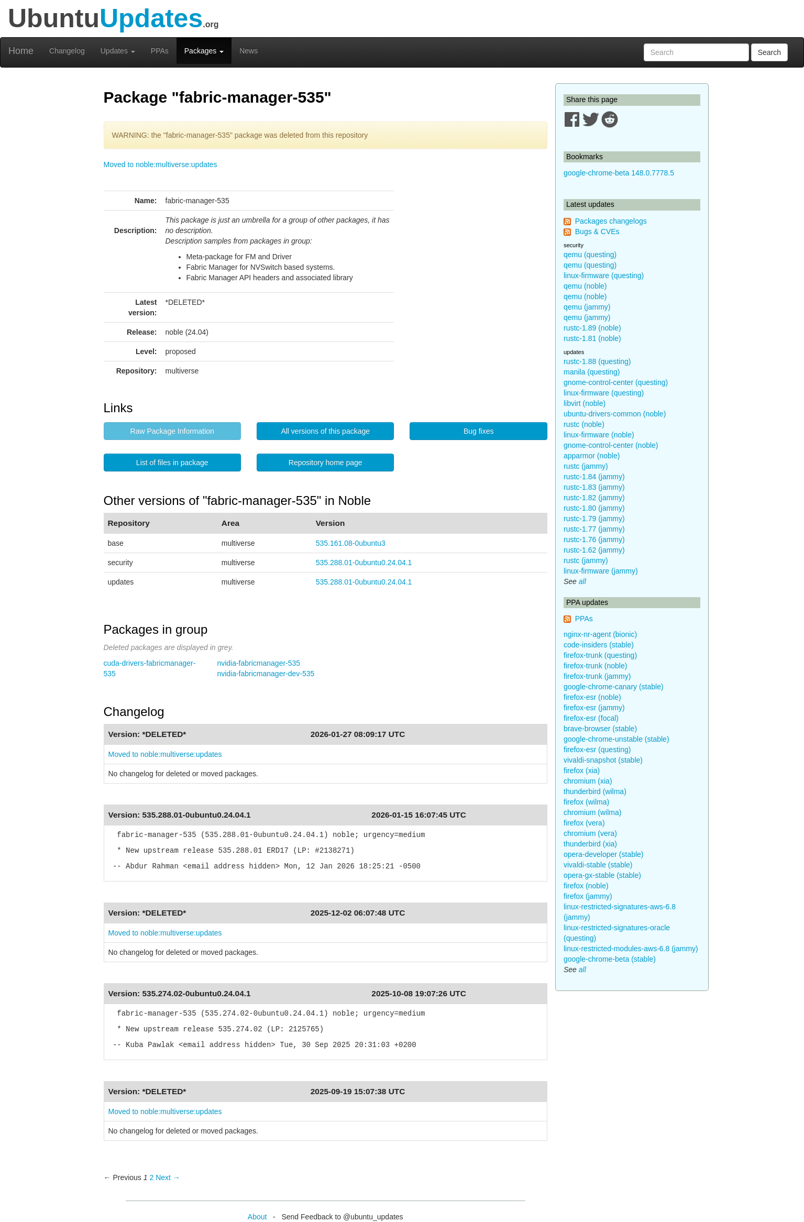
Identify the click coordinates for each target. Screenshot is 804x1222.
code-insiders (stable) (599, 645)
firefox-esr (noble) (592, 697)
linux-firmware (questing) (604, 275)
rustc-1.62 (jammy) (594, 550)
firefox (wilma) (586, 802)
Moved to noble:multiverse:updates (160, 164)
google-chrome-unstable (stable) (616, 739)
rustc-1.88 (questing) (597, 361)
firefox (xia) (582, 770)
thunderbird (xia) (590, 844)
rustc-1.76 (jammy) (594, 539)
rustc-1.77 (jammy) (594, 529)
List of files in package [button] (172, 462)
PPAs (160, 51)
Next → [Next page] (168, 1177)
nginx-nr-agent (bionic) (600, 634)
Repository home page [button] (325, 462)
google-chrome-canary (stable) (614, 686)
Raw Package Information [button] (172, 431)
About (257, 1217)
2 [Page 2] (151, 1177)
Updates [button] (118, 51)
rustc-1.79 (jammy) (594, 518)
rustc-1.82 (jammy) (594, 497)
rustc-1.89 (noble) (592, 328)
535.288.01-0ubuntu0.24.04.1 (364, 562)
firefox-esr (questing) (597, 749)
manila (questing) (592, 372)
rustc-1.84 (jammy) (594, 476)
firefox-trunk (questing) (600, 655)
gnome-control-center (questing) (616, 382)
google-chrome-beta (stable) (610, 959)
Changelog (67, 51)
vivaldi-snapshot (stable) (603, 760)
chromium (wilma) (592, 812)
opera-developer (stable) (604, 854)
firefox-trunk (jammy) (597, 676)
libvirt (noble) (584, 403)
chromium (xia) (588, 781)
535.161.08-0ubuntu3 (351, 543)
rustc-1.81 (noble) (592, 338)
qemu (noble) (585, 286)
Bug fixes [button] (479, 431)
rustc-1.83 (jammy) (594, 487)
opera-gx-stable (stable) (602, 875)
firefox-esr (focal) (591, 718)
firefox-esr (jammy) (594, 707)
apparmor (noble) (592, 456)
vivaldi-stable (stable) (598, 865)
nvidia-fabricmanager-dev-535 (265, 673)
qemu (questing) (590, 254)
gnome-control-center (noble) (611, 445)
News (248, 51)
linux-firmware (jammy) (601, 571)
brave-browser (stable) (600, 728)
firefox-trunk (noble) (595, 666)
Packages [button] (204, 51)
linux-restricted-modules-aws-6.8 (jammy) (631, 948)
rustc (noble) (584, 424)
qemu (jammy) (587, 307)
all (582, 581)
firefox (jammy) (588, 896)
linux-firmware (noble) (599, 435)
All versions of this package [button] (325, 431)
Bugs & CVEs (597, 231)
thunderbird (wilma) (595, 791)
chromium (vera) (590, 833)
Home (21, 51)
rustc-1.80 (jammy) (594, 508)
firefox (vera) (584, 823)
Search (769, 52)
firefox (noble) (586, 886)
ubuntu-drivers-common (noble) (615, 414)
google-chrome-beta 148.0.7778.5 (619, 173)
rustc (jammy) (586, 466)
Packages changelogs (611, 221)
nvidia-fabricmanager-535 (258, 663)
